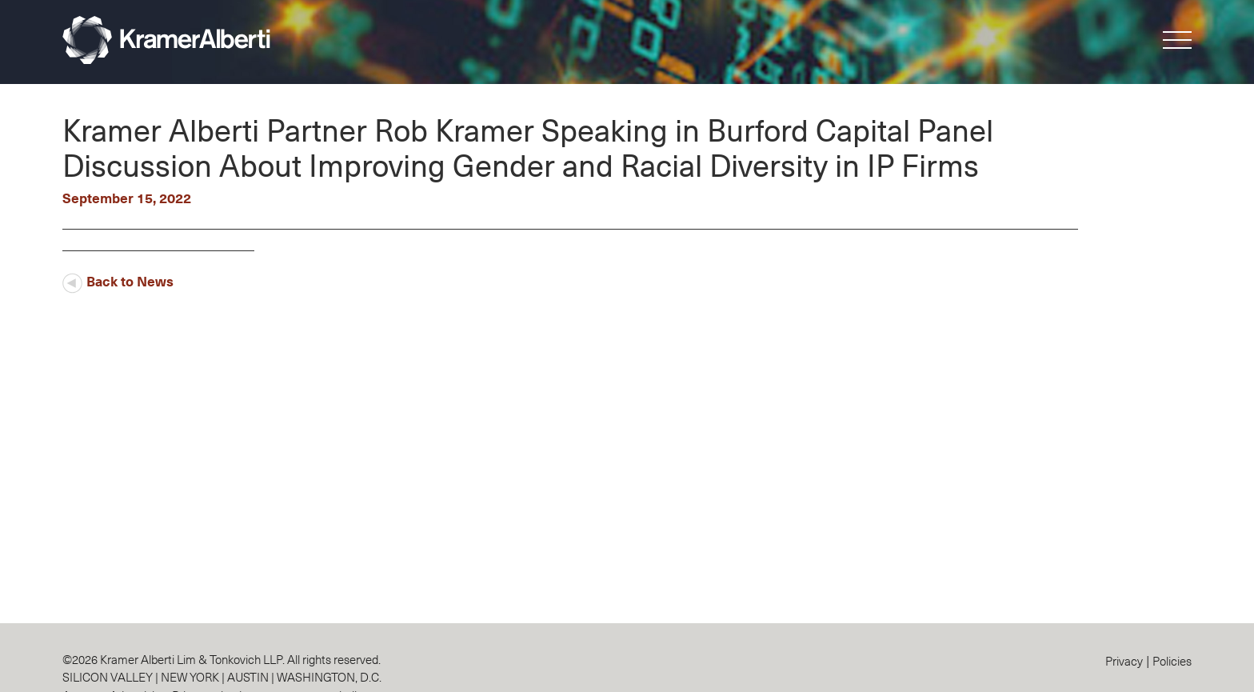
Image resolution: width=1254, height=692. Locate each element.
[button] (1177, 42)
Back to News (118, 280)
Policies (1172, 660)
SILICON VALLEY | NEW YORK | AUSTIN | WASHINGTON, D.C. (221, 676)
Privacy (1124, 660)
